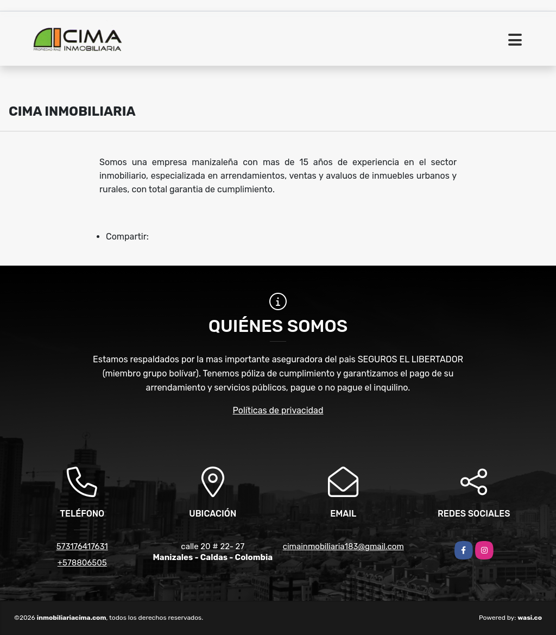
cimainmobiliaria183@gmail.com (343, 546)
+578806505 (82, 563)
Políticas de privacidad (278, 410)
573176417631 (82, 546)
